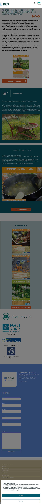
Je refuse (21, 501)
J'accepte (21, 495)
